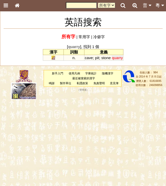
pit (97, 58)
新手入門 (57, 73)
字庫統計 (91, 73)
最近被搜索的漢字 (83, 78)
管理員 (83, 90)
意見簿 (114, 83)
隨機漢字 (107, 73)
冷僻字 (99, 37)
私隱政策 (82, 83)
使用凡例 (74, 73)
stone (106, 58)
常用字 (84, 37)
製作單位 (65, 83)
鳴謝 (51, 83)
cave (89, 58)
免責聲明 (99, 83)
